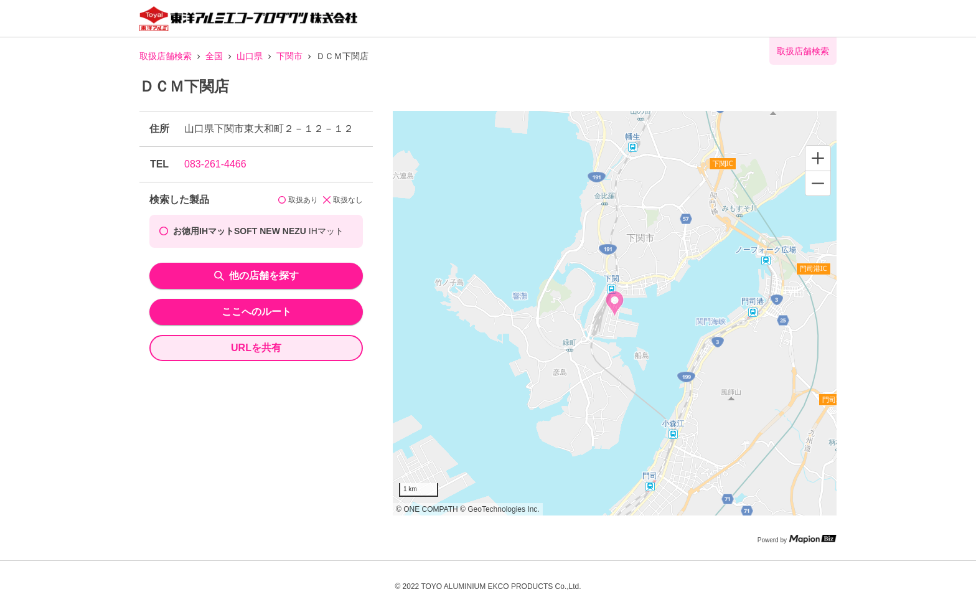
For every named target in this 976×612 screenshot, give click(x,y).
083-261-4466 (215, 164)
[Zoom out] (817, 183)
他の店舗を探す (256, 275)
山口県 (250, 56)
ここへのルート (256, 311)
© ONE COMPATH (427, 509)
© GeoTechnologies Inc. (500, 509)
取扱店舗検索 (165, 56)
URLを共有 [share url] (256, 347)
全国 (214, 56)
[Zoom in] (817, 158)
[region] (615, 313)
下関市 (289, 56)
